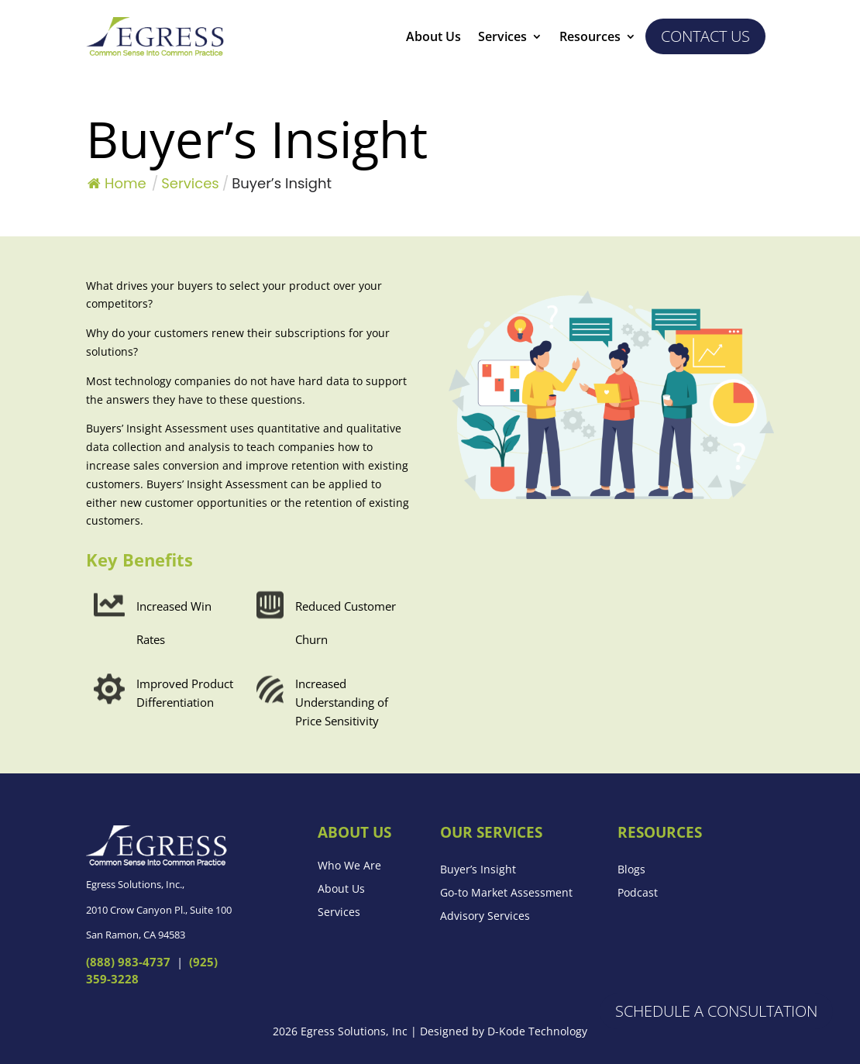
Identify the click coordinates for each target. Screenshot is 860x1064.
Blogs (631, 870)
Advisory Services (485, 917)
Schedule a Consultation (716, 1010)
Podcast (637, 893)
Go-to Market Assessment (506, 893)
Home (117, 183)
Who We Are (349, 866)
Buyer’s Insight (478, 870)
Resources (590, 38)
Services (502, 38)
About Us (433, 38)
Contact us (705, 36)
